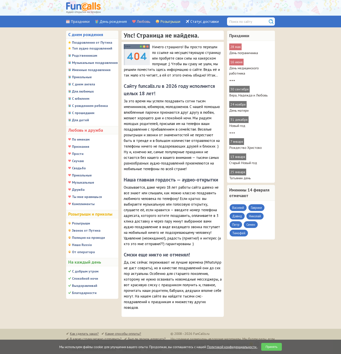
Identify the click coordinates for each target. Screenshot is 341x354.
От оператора (83, 252)
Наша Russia (82, 245)
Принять (271, 347)
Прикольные (82, 77)
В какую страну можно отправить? (96, 339)
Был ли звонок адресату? (147, 339)
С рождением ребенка (90, 105)
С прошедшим (83, 113)
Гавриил (256, 208)
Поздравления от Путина (92, 42)
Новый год (237, 125)
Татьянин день (240, 178)
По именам (81, 139)
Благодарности (84, 293)
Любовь (143, 21)
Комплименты (83, 204)
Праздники (80, 21)
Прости (78, 153)
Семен (250, 225)
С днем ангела (83, 84)
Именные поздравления (91, 70)
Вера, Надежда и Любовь (248, 95)
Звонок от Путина (86, 230)
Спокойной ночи (85, 278)
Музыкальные (83, 182)
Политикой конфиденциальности (232, 347)
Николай (255, 216)
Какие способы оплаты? (123, 333)
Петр (235, 225)
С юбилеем (80, 98)
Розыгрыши (170, 21)
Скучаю (78, 161)
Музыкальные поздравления (95, 62)
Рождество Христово (245, 147)
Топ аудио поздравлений (92, 48)
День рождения (113, 21)
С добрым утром (85, 271)
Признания (80, 146)
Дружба (78, 189)
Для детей (80, 120)
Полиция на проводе (88, 237)
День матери (239, 110)
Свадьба (79, 168)
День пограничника (243, 53)
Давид (237, 216)
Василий (238, 208)
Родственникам (84, 55)
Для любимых (83, 91)
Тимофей (238, 233)
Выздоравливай (84, 285)
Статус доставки (204, 21)
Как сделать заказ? (84, 333)
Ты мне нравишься (87, 196)
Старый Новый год (243, 163)
